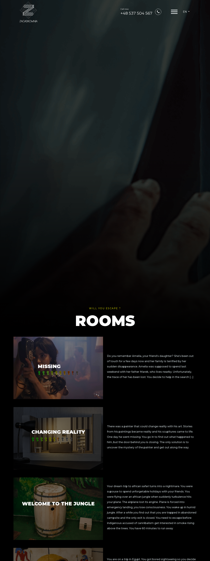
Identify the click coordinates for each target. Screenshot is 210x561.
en (185, 11)
